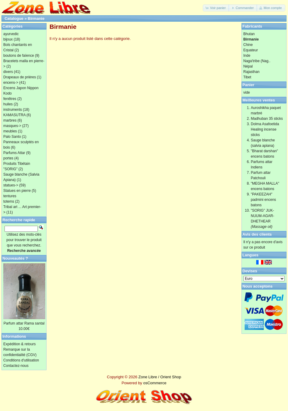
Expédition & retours (19, 344)
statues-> (10, 185)
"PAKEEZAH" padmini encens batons (263, 199)
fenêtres (9, 99)
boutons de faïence (18, 55)
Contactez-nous (15, 366)
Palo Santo (12, 136)
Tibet (247, 77)
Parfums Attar (14, 153)
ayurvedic (11, 34)
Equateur (250, 50)
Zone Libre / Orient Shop (159, 377)
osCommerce (154, 383)
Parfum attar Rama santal (24, 323)
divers (8, 72)
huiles (8, 104)
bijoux (8, 39)
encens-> (10, 82)
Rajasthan (251, 72)
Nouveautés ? (15, 258)
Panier (248, 85)
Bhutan (249, 34)
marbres (9, 120)
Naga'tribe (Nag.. (256, 61)
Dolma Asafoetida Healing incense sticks (265, 129)
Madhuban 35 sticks (267, 118)
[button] (216, 8)
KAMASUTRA (14, 115)
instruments (12, 109)
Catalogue (13, 18)
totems (8, 201)
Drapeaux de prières (19, 77)
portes (8, 158)
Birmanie (36, 18)
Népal (248, 66)
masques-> (12, 126)
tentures (9, 196)
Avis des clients (257, 234)
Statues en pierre (17, 191)
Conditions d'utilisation (21, 360)
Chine (248, 45)
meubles (10, 131)
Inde (246, 55)
